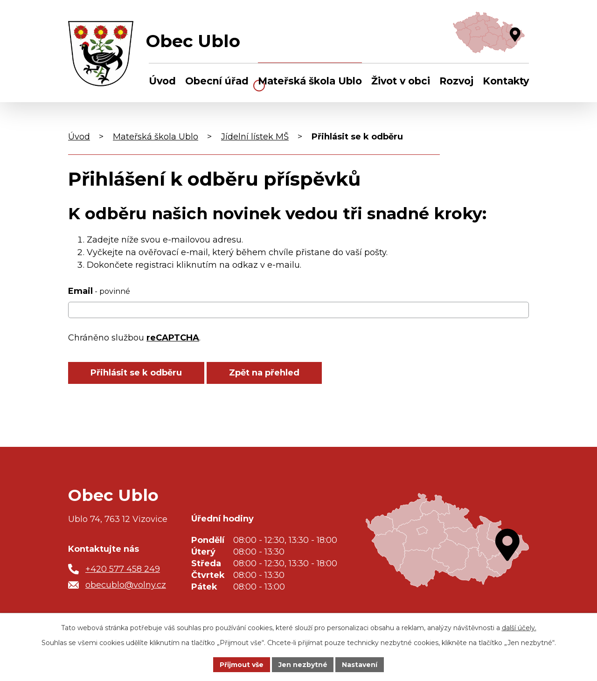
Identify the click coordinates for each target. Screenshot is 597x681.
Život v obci (400, 81)
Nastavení (360, 664)
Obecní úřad (217, 81)
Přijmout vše (242, 664)
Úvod (162, 81)
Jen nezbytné (302, 664)
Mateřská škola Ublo (310, 81)
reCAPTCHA (172, 338)
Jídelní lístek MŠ (255, 137)
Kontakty (506, 81)
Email (99, 291)
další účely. (519, 628)
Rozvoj (456, 81)
